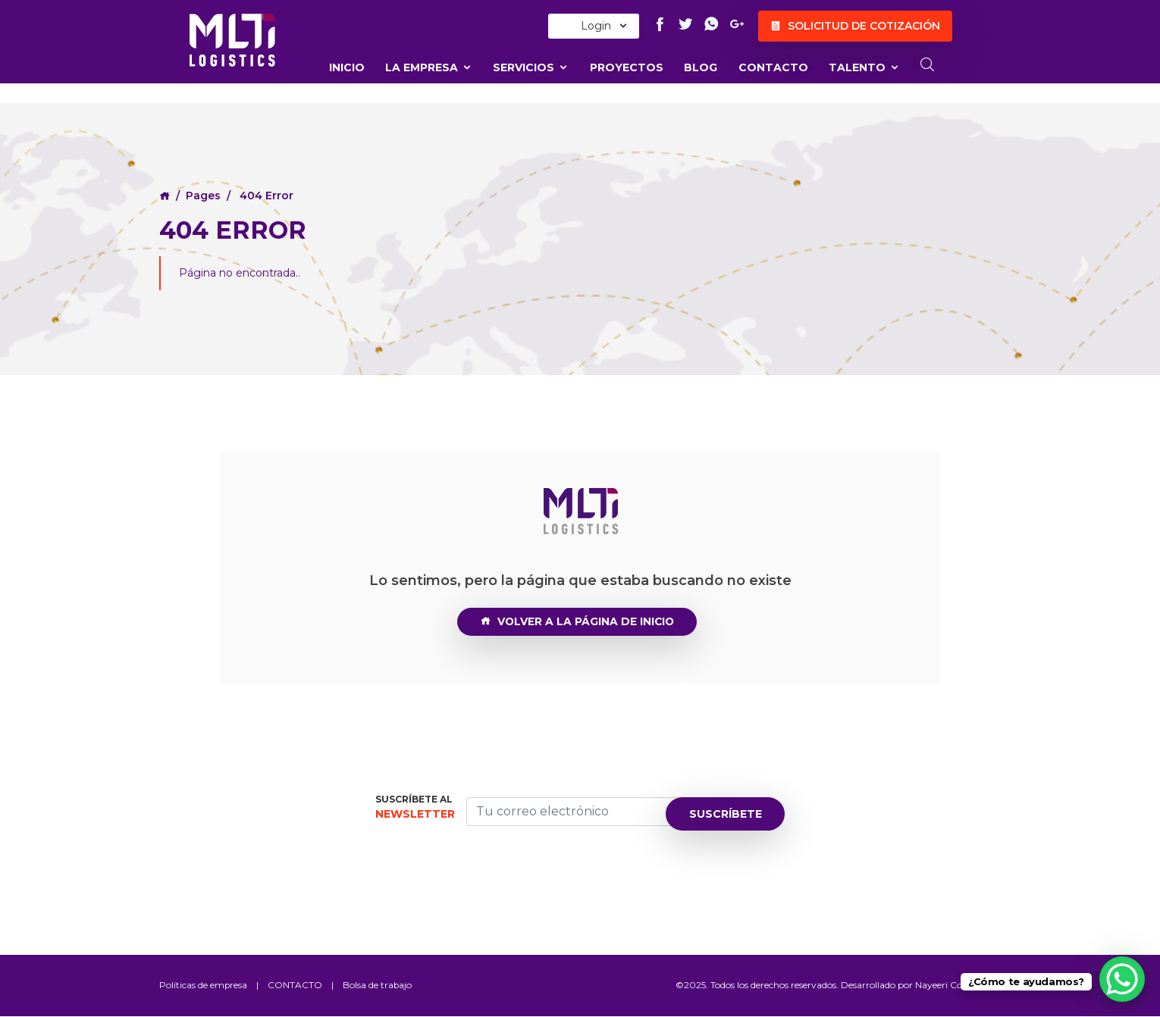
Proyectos (626, 67)
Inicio (347, 67)
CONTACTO (773, 67)
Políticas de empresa (203, 985)
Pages (203, 195)
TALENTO (864, 67)
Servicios (531, 67)
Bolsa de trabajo (378, 985)
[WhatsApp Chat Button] (1122, 979)
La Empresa (428, 67)
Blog (700, 67)
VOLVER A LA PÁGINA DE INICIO (577, 622)
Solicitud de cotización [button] (855, 26)
